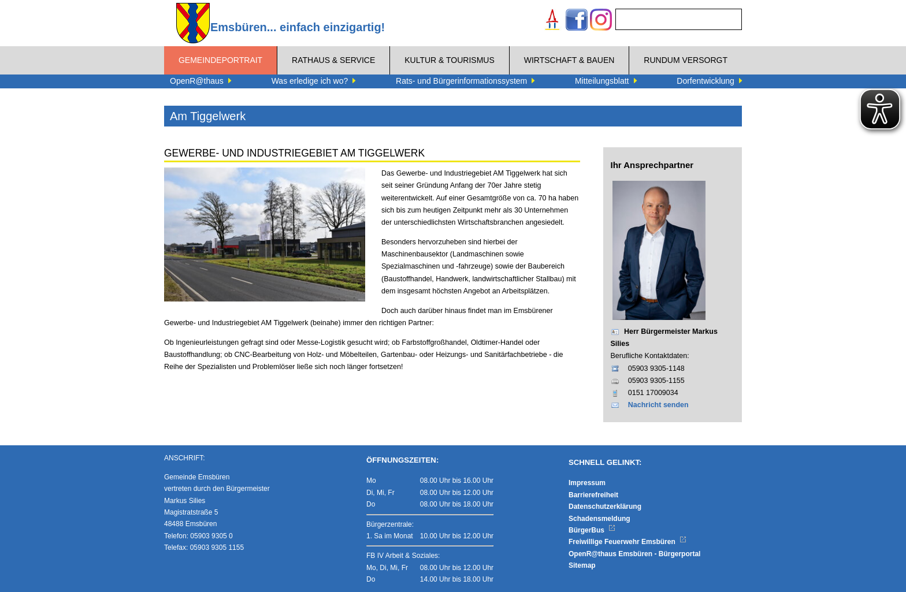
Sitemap (582, 565)
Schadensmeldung (599, 519)
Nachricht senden (658, 405)
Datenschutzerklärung (605, 506)
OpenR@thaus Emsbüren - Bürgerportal (634, 554)
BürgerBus (592, 530)
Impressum (587, 483)
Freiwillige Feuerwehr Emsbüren (627, 542)
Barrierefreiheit (593, 495)
